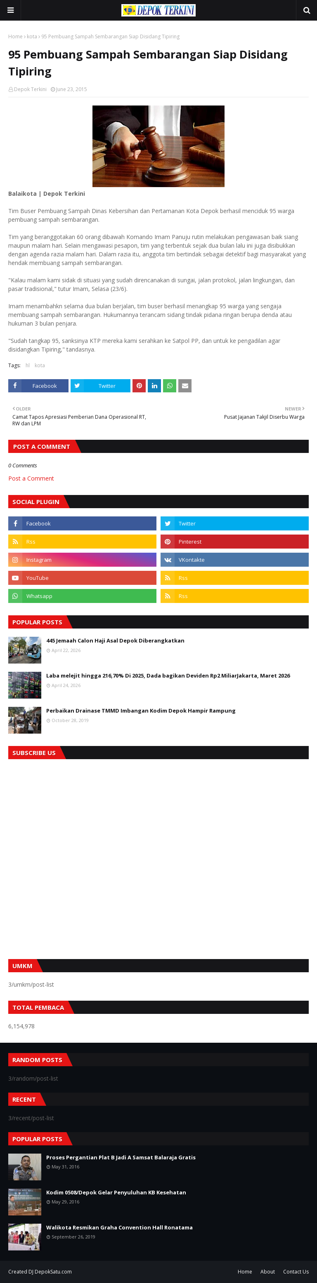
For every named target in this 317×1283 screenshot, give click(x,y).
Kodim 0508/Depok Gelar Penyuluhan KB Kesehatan (116, 1192)
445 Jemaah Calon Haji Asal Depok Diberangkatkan (115, 640)
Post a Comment (31, 478)
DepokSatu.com (53, 1271)
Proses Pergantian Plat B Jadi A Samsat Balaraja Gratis (121, 1157)
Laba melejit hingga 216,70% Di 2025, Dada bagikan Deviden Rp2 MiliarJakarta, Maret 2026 (168, 675)
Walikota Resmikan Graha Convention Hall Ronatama (119, 1227)
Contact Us (296, 1271)
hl (28, 365)
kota (32, 36)
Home (15, 36)
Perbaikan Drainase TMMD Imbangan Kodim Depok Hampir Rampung (141, 710)
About (267, 1271)
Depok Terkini (30, 89)
